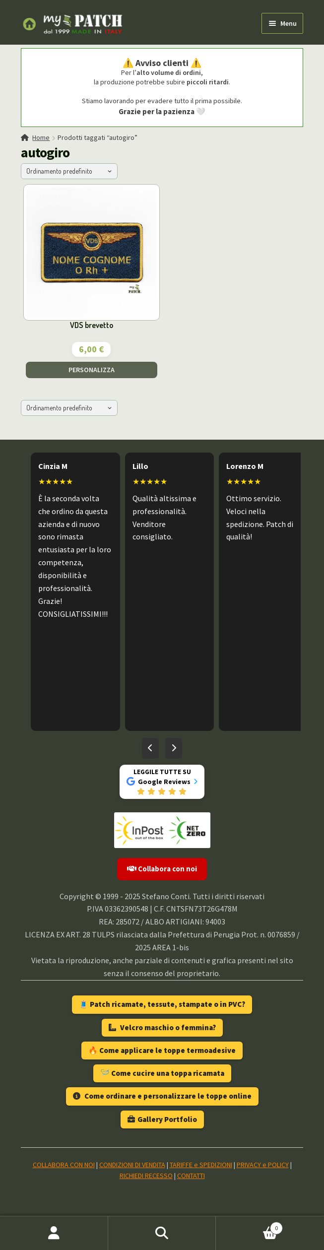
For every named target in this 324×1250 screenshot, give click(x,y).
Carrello (249, 1226)
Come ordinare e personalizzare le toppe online (162, 1096)
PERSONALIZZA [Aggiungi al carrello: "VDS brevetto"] (91, 369)
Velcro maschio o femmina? (162, 1027)
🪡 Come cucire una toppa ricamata (162, 1073)
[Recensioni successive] (173, 748)
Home (41, 137)
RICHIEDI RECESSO (146, 1175)
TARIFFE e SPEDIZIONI (201, 1164)
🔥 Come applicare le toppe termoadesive (162, 1050)
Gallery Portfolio (162, 1119)
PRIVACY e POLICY (263, 1164)
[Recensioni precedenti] (150, 748)
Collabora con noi (162, 868)
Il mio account (54, 1233)
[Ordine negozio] (69, 171)
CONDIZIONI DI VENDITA (132, 1164)
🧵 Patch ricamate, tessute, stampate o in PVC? (162, 1004)
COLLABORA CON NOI (64, 1164)
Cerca (162, 1233)
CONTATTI (191, 1175)
